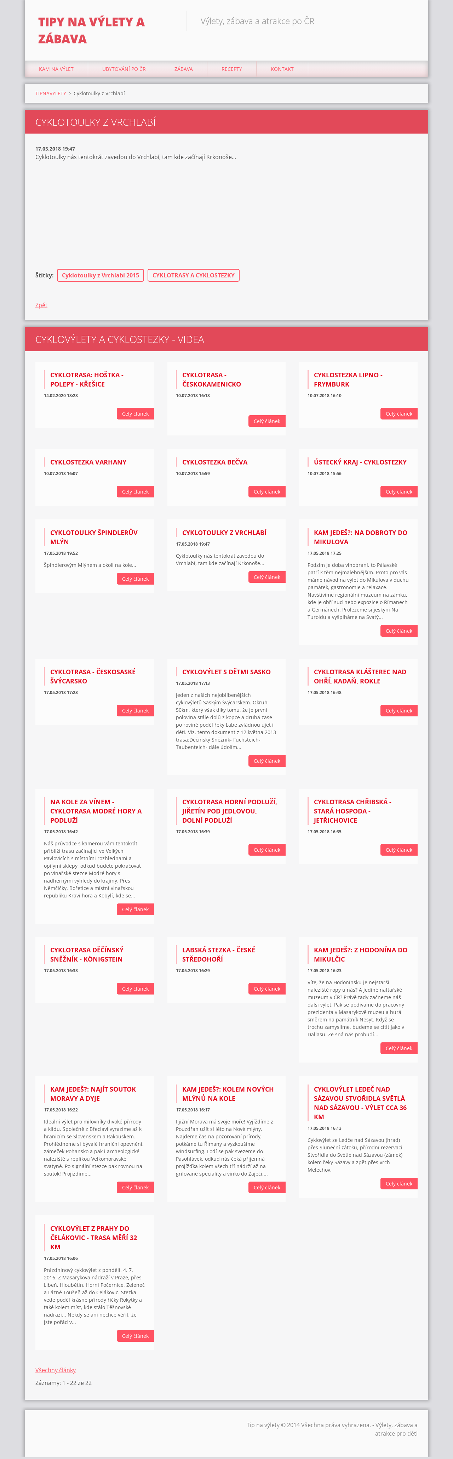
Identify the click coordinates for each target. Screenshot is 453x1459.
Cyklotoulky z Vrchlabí (224, 534)
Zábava (183, 70)
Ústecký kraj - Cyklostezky (360, 464)
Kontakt (282, 70)
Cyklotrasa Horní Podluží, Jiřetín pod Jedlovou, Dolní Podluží (229, 812)
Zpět (41, 307)
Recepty (232, 70)
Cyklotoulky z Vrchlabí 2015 (100, 277)
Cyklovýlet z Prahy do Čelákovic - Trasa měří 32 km (93, 1239)
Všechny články (55, 1372)
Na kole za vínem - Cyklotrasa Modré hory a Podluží (96, 812)
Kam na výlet (56, 70)
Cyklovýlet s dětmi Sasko (226, 673)
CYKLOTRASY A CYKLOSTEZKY (194, 277)
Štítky (43, 277)
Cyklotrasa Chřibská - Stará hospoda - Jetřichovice (352, 812)
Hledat (410, 20)
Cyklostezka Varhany (88, 464)
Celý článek (135, 415)
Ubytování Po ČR (124, 70)
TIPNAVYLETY (50, 95)
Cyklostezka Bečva (214, 464)
